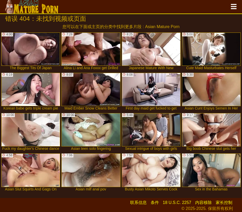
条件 (155, 202)
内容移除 (203, 202)
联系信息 (138, 202)
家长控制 (224, 202)
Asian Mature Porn (162, 26)
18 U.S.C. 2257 (177, 202)
